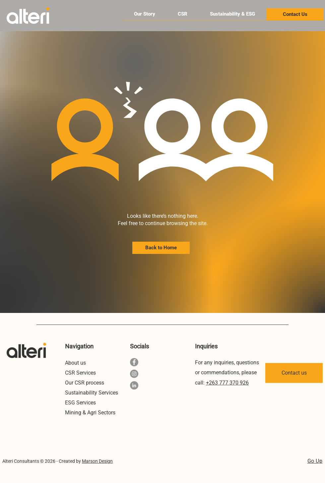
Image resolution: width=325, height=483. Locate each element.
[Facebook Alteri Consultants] (134, 362)
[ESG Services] (85, 402)
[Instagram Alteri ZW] (134, 374)
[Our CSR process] (85, 383)
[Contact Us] (295, 14)
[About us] (85, 363)
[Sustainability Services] (93, 392)
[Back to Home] (161, 248)
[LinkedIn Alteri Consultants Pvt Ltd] (134, 385)
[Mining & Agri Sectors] (91, 412)
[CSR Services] (85, 373)
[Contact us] (294, 373)
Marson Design (97, 461)
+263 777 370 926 (227, 383)
